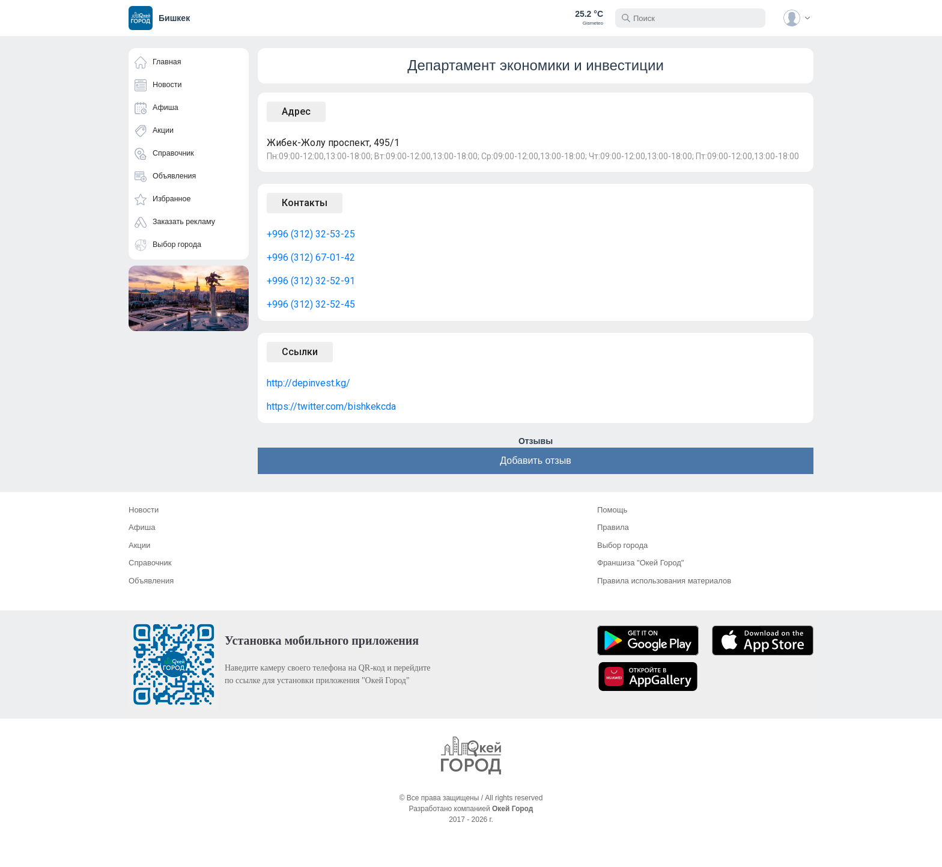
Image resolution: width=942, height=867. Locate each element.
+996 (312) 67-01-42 (311, 257)
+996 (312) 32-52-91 (311, 281)
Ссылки (300, 351)
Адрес (296, 111)
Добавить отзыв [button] (535, 460)
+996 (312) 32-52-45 (311, 304)
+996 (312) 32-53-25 (311, 234)
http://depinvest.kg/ (308, 383)
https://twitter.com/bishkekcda (331, 406)
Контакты (304, 202)
